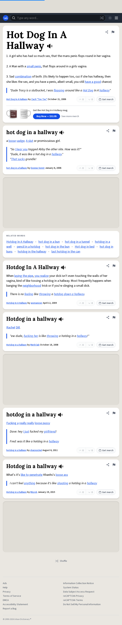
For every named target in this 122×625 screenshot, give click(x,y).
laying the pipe (23, 276)
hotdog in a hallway (16, 450)
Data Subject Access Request (78, 592)
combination (23, 76)
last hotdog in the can (65, 251)
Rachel (10, 327)
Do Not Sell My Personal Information (82, 604)
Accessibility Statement (15, 604)
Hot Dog (88, 90)
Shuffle (61, 561)
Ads (5, 583)
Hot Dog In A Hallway (17, 99)
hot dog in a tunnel (77, 242)
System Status (71, 587)
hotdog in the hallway (32, 251)
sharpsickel (36, 450)
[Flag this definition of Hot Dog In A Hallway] (113, 32)
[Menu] (116, 18)
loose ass (62, 475)
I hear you (21, 149)
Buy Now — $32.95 (47, 116)
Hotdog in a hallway (16, 345)
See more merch (70, 116)
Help (5, 587)
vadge (21, 141)
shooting (62, 483)
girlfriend (50, 431)
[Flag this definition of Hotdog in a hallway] (114, 317)
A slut (29, 141)
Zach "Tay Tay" (39, 99)
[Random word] (102, 18)
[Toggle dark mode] (110, 18)
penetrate (35, 475)
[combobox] (58, 17)
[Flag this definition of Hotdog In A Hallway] (114, 266)
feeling (28, 294)
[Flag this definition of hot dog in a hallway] (114, 131)
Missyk (33, 492)
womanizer (36, 303)
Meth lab (34, 345)
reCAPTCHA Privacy (73, 596)
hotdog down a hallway (69, 294)
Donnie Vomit (38, 168)
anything (29, 483)
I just (26, 431)
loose (12, 141)
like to (25, 475)
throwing (45, 294)
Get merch (106, 99)
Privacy (7, 592)
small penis (34, 66)
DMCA (6, 600)
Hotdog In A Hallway (19, 242)
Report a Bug (10, 608)
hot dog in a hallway (16, 168)
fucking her (31, 336)
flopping (59, 90)
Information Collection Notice (78, 583)
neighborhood (32, 285)
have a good (93, 82)
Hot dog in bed (84, 246)
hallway (104, 90)
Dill (18, 327)
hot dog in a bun (49, 242)
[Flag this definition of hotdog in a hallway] (114, 413)
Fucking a (12, 423)
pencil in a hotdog (28, 246)
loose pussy (42, 423)
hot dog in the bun (57, 246)
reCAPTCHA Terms (73, 600)
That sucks (18, 159)
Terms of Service (12, 596)
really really (26, 423)
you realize (42, 276)
